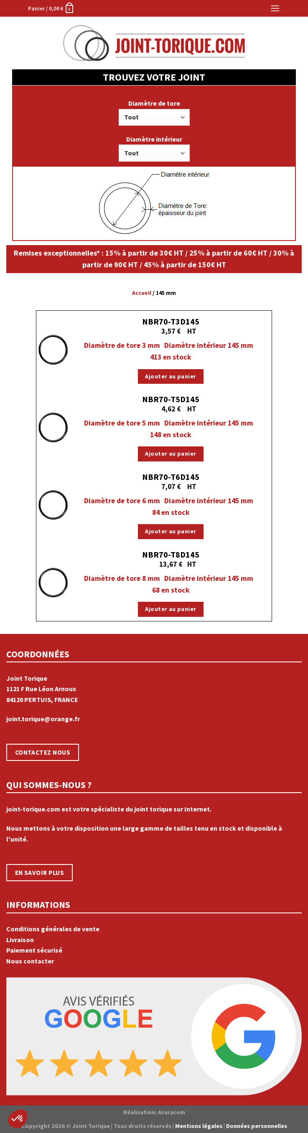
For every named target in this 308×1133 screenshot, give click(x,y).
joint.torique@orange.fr (43, 719)
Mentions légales (198, 1126)
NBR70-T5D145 (170, 399)
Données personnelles (256, 1126)
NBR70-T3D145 (170, 321)
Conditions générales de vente (52, 929)
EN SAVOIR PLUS (39, 873)
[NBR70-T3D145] (53, 349)
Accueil (141, 293)
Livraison (20, 939)
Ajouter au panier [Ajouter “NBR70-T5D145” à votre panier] (170, 453)
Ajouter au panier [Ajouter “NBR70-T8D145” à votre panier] (170, 609)
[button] (18, 1119)
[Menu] (275, 8)
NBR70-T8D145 (170, 554)
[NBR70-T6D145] (53, 505)
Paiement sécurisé (34, 950)
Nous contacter (30, 961)
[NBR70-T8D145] (53, 582)
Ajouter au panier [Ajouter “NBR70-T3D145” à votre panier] (170, 376)
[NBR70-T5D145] (53, 427)
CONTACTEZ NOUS (43, 752)
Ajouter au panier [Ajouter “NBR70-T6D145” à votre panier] (170, 531)
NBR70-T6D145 (170, 476)
